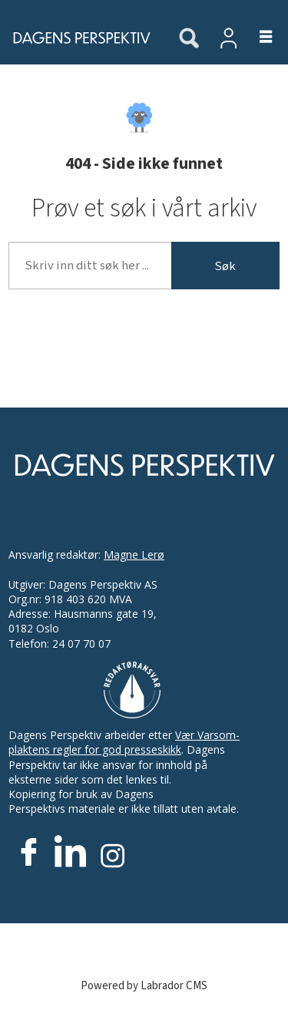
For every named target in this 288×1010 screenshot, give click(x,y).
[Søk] (189, 39)
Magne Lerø (134, 554)
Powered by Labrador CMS (144, 986)
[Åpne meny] (256, 37)
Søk (225, 266)
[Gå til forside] (77, 38)
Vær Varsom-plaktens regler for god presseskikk (124, 742)
